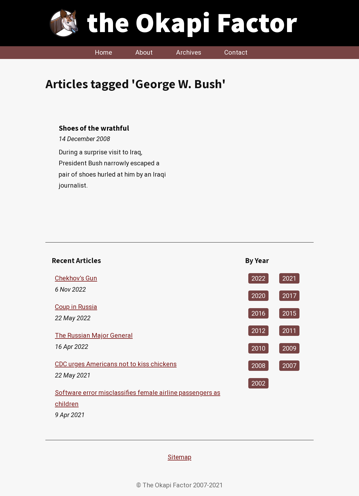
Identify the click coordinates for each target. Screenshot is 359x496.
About (144, 52)
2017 (289, 295)
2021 (289, 278)
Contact (235, 52)
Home (103, 52)
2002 (258, 383)
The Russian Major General (94, 335)
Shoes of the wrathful (94, 128)
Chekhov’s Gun (76, 278)
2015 (289, 313)
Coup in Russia (76, 306)
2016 (258, 313)
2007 (289, 365)
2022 (258, 278)
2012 (258, 330)
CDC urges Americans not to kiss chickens (116, 364)
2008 (258, 365)
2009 (289, 348)
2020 (258, 295)
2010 (258, 348)
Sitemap (179, 457)
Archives (188, 52)
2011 (289, 330)
